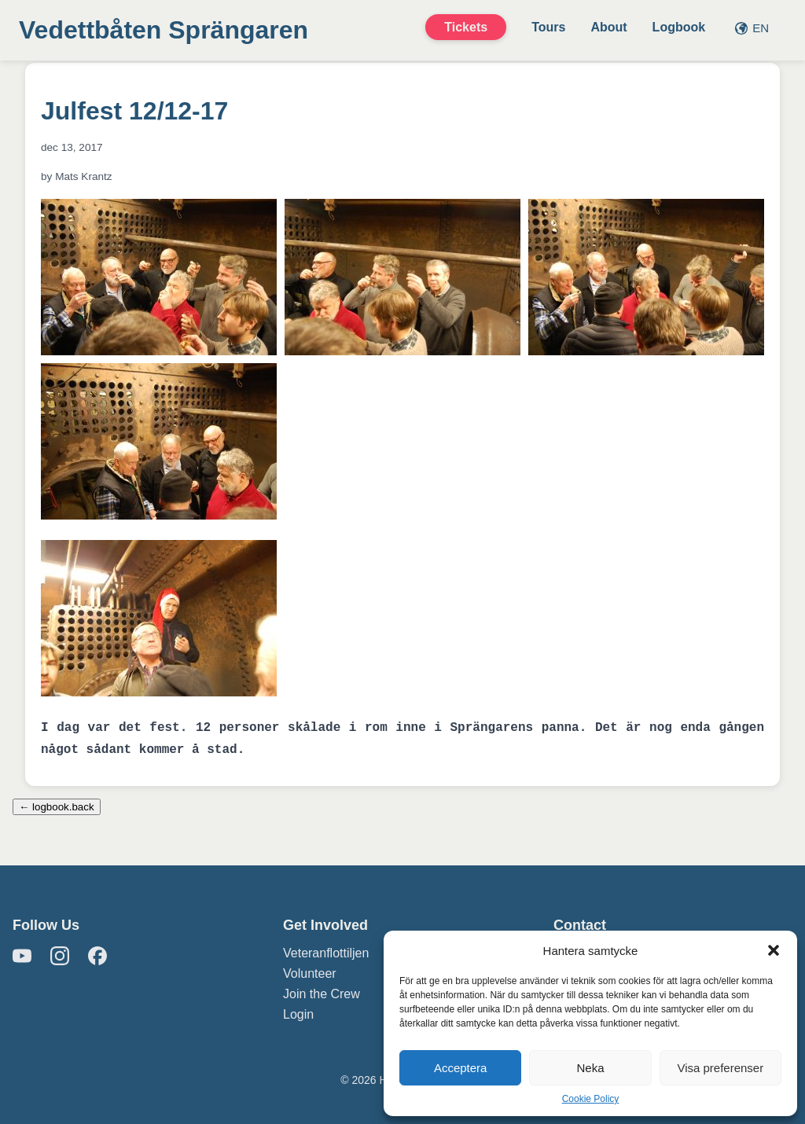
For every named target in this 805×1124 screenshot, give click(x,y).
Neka (590, 1067)
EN (752, 28)
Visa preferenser (720, 1067)
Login (298, 1014)
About (608, 27)
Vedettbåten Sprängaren (163, 30)
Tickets (465, 27)
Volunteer (309, 973)
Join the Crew (321, 994)
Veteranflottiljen (326, 953)
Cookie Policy (590, 1098)
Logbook (679, 27)
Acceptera (460, 1067)
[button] (773, 950)
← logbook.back (56, 807)
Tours (548, 27)
